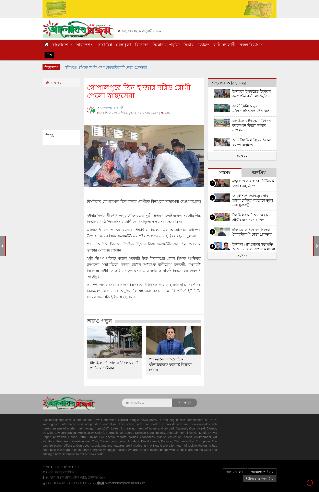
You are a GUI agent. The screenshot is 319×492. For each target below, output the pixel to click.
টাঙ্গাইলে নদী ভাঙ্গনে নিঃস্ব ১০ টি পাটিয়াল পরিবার (114, 365)
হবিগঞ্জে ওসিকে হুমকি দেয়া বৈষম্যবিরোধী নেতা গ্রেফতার (106, 67)
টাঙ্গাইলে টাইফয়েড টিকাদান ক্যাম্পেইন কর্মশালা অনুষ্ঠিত (251, 94)
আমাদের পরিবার (262, 471)
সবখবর (242, 156)
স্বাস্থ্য (57, 83)
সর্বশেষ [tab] (225, 172)
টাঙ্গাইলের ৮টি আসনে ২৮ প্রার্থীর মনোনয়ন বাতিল (250, 217)
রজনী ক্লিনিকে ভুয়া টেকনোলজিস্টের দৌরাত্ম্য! (250, 108)
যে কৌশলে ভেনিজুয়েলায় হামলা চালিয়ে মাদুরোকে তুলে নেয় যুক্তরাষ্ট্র (252, 200)
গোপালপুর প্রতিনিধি (111, 107)
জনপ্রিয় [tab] (259, 172)
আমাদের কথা (235, 471)
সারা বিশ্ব (105, 45)
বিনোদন (142, 45)
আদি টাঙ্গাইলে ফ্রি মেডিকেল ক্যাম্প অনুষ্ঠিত (252, 142)
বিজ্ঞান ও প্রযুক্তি (166, 45)
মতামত (203, 45)
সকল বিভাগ (251, 45)
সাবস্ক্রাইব (184, 402)
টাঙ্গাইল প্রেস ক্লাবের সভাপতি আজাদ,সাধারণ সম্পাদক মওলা (253, 247)
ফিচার (188, 45)
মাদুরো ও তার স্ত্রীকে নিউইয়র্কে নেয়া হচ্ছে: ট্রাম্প (253, 183)
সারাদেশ (85, 45)
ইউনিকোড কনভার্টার (259, 478)
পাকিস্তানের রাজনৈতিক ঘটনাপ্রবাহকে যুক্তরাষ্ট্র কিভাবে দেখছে (170, 364)
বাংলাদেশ (62, 45)
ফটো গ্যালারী (224, 45)
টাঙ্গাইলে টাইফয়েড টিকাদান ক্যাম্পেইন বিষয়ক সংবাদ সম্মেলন (251, 125)
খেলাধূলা (123, 45)
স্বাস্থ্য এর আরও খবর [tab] (228, 83)
